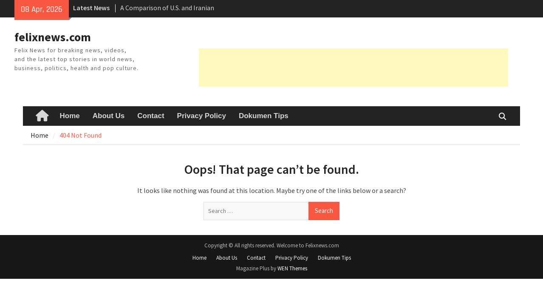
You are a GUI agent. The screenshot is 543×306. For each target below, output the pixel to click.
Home (70, 116)
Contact (150, 116)
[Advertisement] (353, 67)
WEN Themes (292, 268)
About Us (109, 116)
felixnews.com (52, 37)
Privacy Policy (201, 116)
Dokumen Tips (263, 116)
